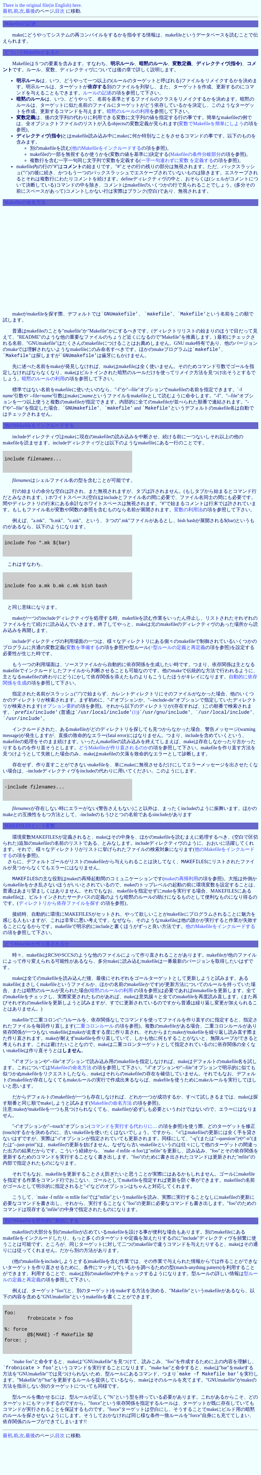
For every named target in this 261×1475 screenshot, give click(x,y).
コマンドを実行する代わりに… (124, 1149)
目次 (60, 11)
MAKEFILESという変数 (29, 847)
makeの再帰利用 (181, 901)
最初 (7, 11)
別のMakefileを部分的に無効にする (41, 1243)
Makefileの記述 (20, 23)
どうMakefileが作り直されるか (36, 966)
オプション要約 (59, 722)
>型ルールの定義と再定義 (177, 663)
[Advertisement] (130, 258)
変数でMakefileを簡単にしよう (211, 123)
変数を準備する (83, 663)
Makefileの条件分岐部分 (195, 154)
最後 (30, 11)
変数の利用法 (188, 516)
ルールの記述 (97, 92)
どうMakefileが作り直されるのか (114, 765)
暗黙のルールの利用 (128, 111)
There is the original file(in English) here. (42, 5)
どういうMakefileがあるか (32, 52)
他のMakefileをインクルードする (107, 148)
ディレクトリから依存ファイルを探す (59, 926)
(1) (135, 729)
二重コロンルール (95, 1048)
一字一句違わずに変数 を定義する (177, 160)
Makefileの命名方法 (25, 202)
